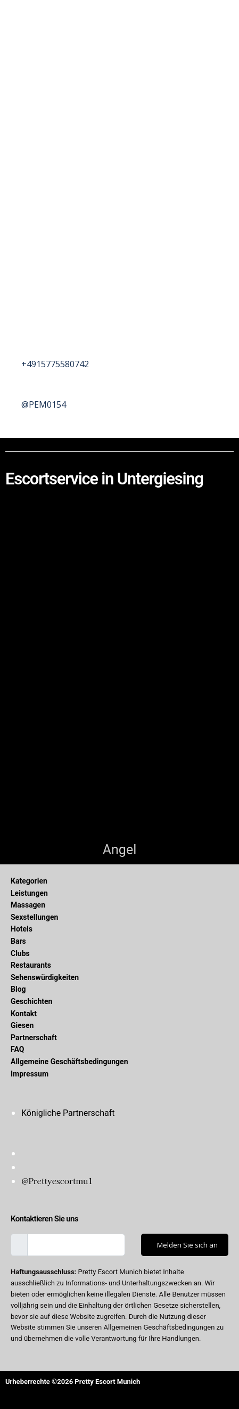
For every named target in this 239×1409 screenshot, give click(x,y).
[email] (76, 1245)
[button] (119, 20)
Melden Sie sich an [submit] (187, 1245)
